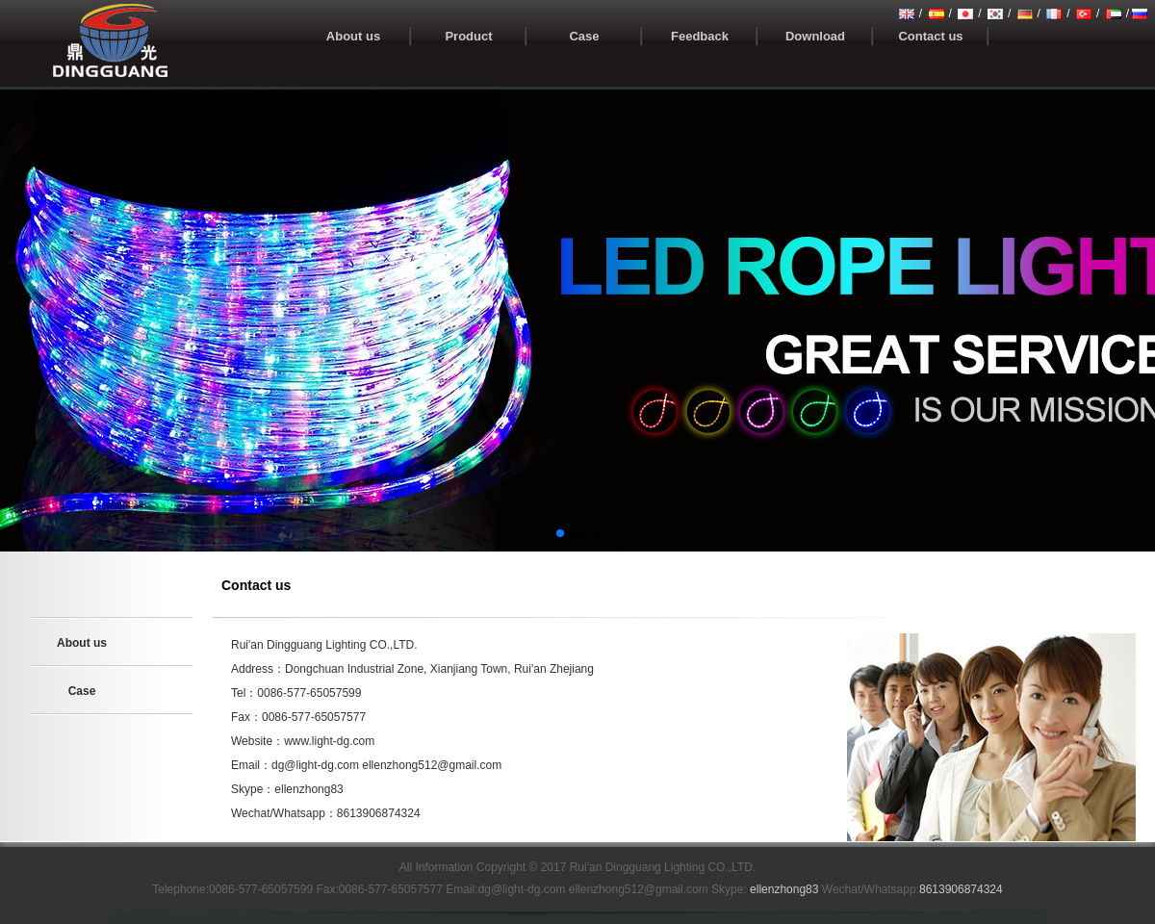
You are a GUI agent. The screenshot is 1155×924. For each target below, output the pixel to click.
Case (82, 691)
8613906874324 (961, 889)
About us (82, 643)
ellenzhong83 (784, 889)
